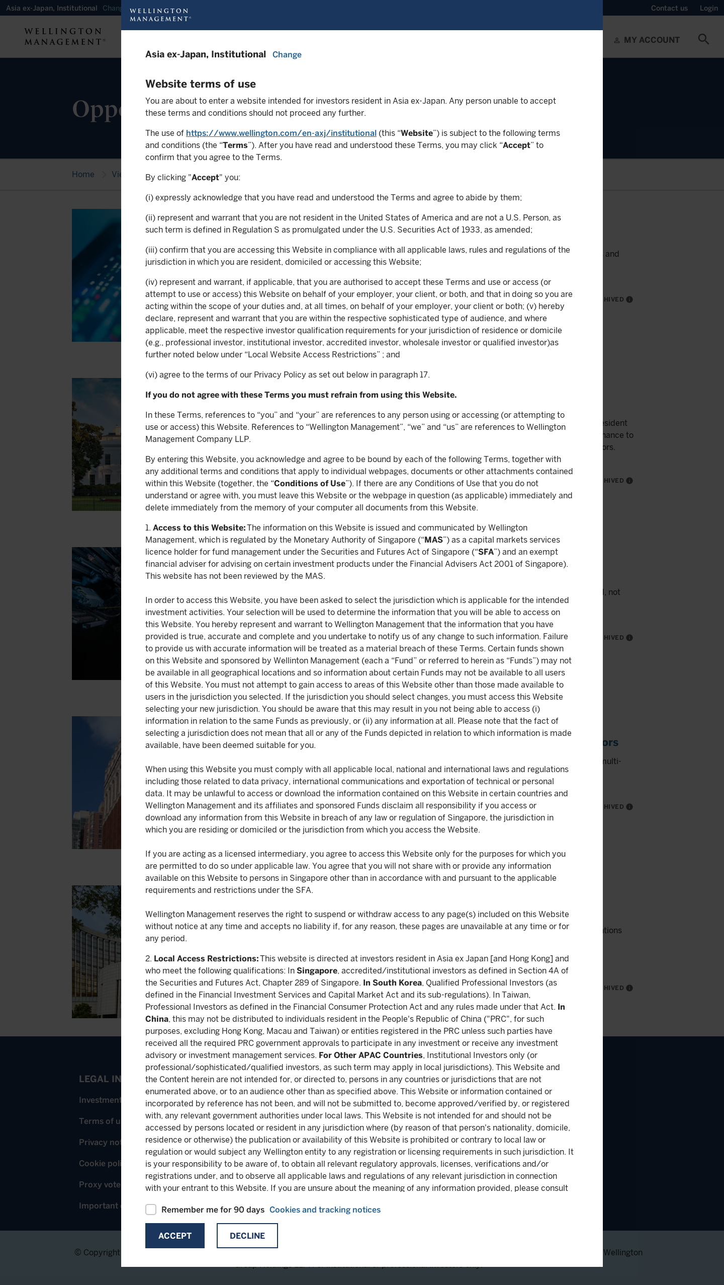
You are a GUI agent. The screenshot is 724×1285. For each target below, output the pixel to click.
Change (287, 54)
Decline (247, 1236)
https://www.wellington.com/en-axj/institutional (281, 133)
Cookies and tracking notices (325, 1210)
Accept (175, 1236)
